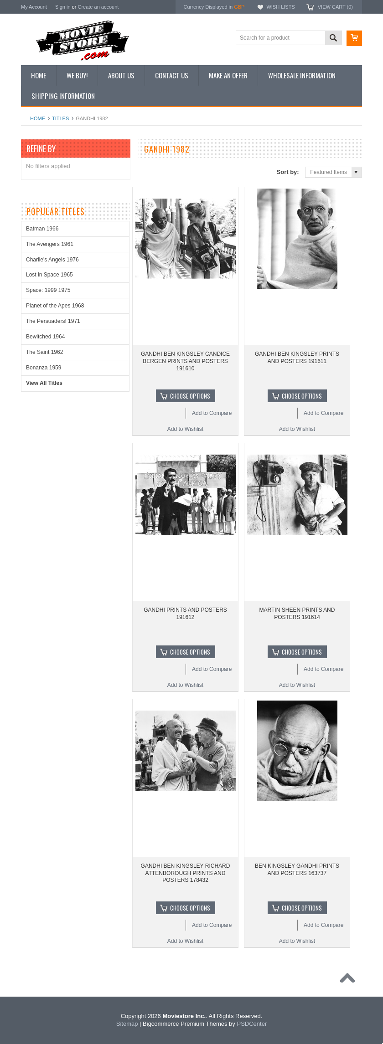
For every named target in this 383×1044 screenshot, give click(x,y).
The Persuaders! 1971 (53, 321)
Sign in (63, 7)
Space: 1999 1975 (48, 290)
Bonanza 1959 (43, 367)
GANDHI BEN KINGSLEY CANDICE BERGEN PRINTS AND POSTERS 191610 (185, 361)
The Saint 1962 (44, 352)
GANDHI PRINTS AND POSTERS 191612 (185, 613)
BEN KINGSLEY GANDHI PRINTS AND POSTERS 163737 (297, 869)
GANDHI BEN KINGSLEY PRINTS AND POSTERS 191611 (297, 357)
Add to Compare (212, 413)
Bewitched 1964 (45, 336)
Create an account (98, 7)
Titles (60, 118)
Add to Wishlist (185, 429)
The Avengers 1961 (49, 244)
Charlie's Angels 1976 (52, 259)
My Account (34, 7)
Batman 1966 (42, 228)
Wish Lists (280, 7)
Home (37, 118)
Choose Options (190, 395)
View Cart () (335, 7)
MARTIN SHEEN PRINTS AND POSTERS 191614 (297, 613)
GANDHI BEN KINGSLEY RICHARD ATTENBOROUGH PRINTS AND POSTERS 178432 (185, 873)
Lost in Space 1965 (49, 274)
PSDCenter (252, 1023)
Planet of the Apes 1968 (55, 305)
